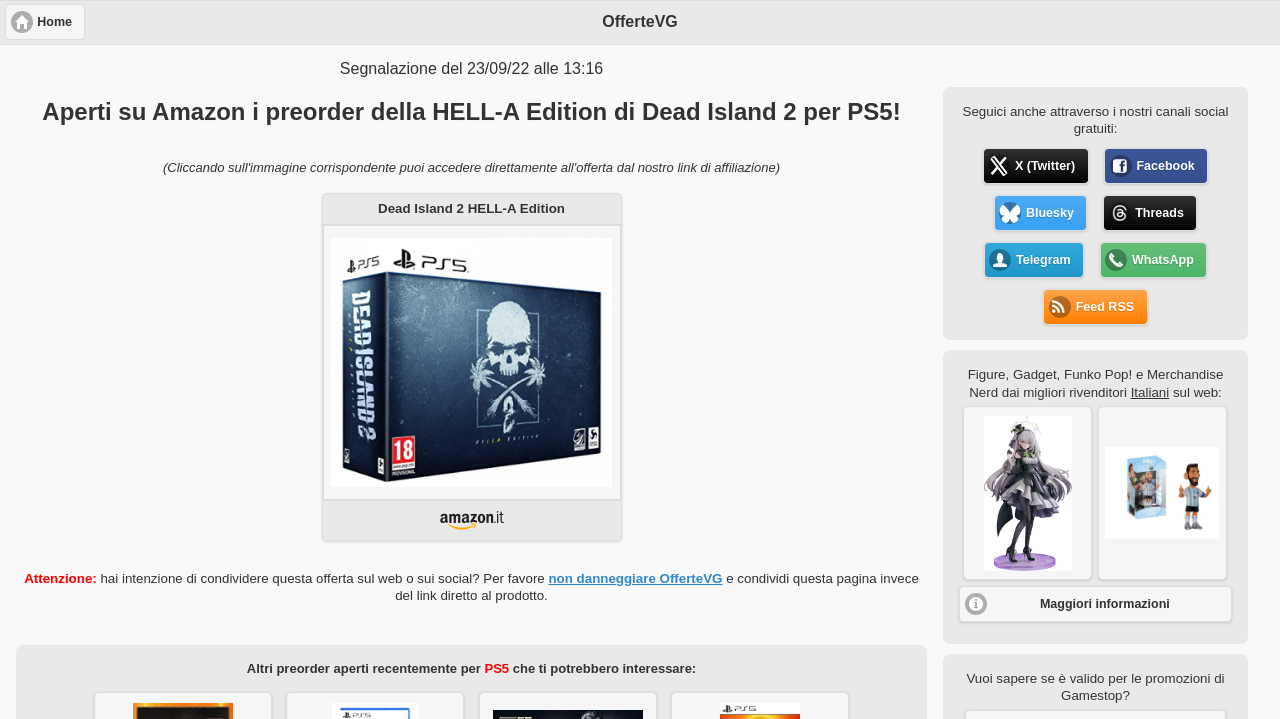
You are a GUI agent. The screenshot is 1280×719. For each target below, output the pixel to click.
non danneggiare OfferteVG (635, 578)
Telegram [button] (1043, 260)
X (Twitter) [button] (1045, 166)
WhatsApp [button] (1163, 260)
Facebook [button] (1165, 166)
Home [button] (54, 22)
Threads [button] (1159, 213)
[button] (1027, 493)
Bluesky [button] (1050, 213)
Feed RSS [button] (1105, 307)
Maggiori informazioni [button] (1105, 604)
